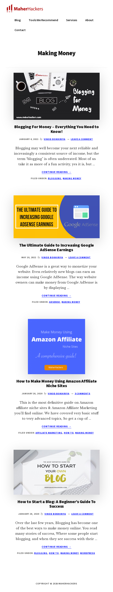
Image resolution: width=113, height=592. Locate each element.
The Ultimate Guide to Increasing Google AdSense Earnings (56, 247)
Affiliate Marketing (49, 432)
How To (69, 432)
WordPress (87, 553)
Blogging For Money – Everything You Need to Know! (56, 129)
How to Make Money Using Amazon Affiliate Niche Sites (56, 383)
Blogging (54, 178)
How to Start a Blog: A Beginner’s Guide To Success (56, 504)
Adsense (54, 301)
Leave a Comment (82, 139)
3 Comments (82, 393)
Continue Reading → (57, 172)
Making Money (72, 178)
